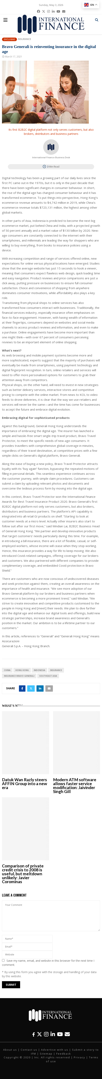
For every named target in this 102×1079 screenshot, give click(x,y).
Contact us (29, 1049)
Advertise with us (54, 1049)
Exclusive (9, 39)
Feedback (63, 1053)
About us (10, 1049)
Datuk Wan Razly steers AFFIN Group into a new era (24, 783)
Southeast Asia (48, 676)
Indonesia (39, 670)
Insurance (24, 39)
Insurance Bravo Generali (19, 676)
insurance (56, 670)
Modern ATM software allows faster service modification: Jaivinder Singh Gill (74, 785)
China (7, 670)
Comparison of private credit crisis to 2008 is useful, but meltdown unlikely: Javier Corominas (23, 873)
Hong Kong (22, 670)
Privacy (79, 1057)
